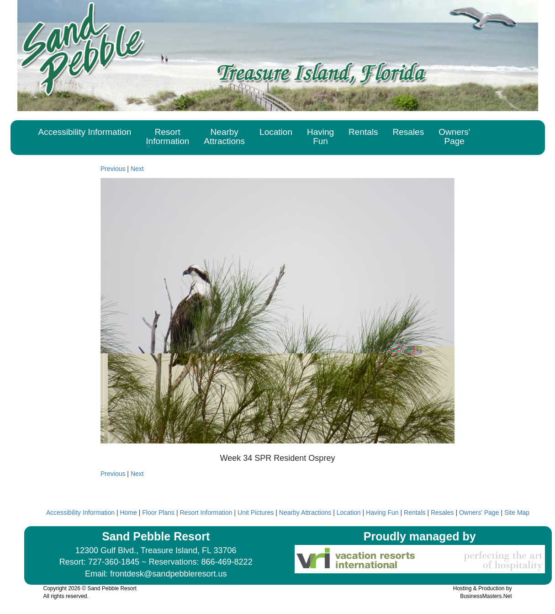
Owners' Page (479, 512)
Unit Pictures (256, 512)
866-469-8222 (227, 561)
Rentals (414, 512)
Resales (442, 512)
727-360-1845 (113, 561)
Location (349, 512)
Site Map (516, 512)
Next (137, 168)
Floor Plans (158, 512)
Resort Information (206, 512)
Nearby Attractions (305, 512)
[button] (167, 138)
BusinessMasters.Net (486, 596)
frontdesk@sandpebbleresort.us (168, 573)
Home (128, 512)
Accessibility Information (80, 512)
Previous (112, 168)
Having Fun (382, 512)
